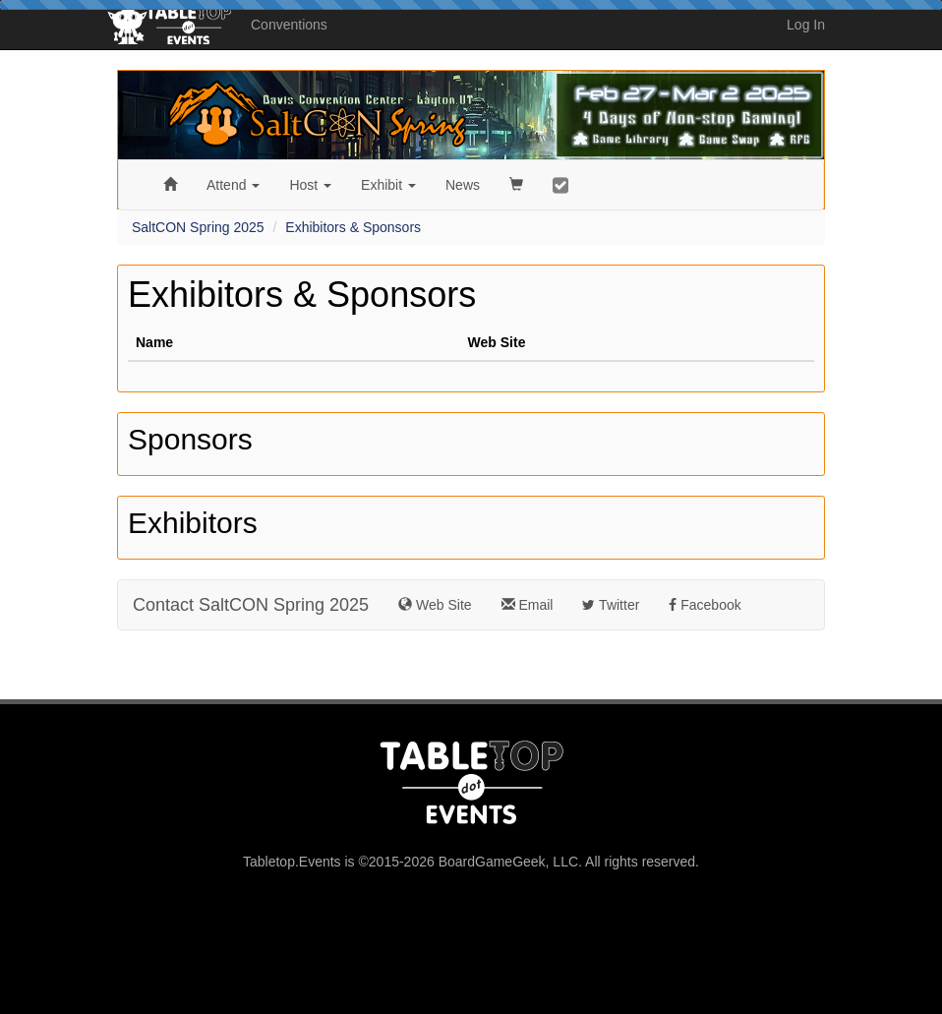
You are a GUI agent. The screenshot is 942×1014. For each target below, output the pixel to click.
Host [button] (310, 185)
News (462, 185)
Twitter (610, 605)
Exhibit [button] (388, 185)
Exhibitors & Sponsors (353, 227)
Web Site (434, 605)
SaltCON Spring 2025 (198, 227)
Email (527, 605)
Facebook (704, 605)
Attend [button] (233, 185)
